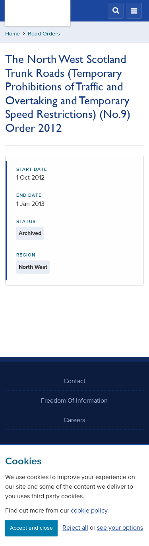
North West (33, 267)
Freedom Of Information (74, 400)
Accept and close (31, 528)
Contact (74, 380)
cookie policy (89, 510)
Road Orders (44, 34)
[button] (116, 11)
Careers (74, 419)
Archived (30, 233)
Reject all (75, 527)
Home (12, 34)
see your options (120, 527)
